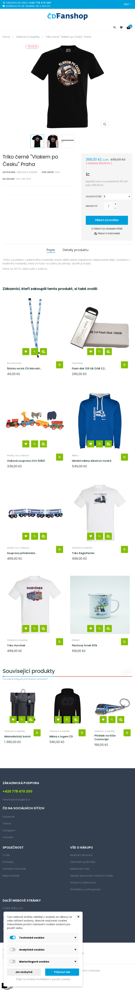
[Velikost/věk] (117, 196)
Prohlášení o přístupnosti (85, 889)
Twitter (7, 823)
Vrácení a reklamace (83, 882)
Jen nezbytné (24, 972)
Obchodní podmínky (82, 862)
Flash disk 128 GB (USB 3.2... (89, 368)
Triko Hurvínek (16, 645)
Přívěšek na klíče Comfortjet (104, 737)
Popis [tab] (51, 250)
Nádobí (75, 640)
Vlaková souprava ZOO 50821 (26, 461)
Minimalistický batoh (17, 736)
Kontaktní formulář (14, 869)
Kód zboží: (48, 172)
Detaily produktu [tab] (75, 250)
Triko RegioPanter (83, 553)
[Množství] (108, 206)
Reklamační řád (79, 869)
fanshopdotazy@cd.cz (16, 799)
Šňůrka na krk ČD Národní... (24, 368)
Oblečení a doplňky (27, 172)
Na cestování (14, 363)
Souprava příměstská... (21, 553)
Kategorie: (9, 172)
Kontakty (8, 862)
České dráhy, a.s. (13, 908)
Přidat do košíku (107, 220)
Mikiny (75, 455)
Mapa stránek (11, 875)
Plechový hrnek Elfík (84, 645)
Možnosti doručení (81, 855)
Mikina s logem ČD (61, 736)
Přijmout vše (62, 972)
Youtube (8, 837)
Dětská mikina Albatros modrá (91, 461)
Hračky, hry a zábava (18, 455)
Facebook (9, 816)
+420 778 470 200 (39, 2)
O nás (6, 855)
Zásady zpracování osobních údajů (91, 875)
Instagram (9, 830)
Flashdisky (77, 363)
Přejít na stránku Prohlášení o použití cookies (43, 979)
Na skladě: (9, 178)
